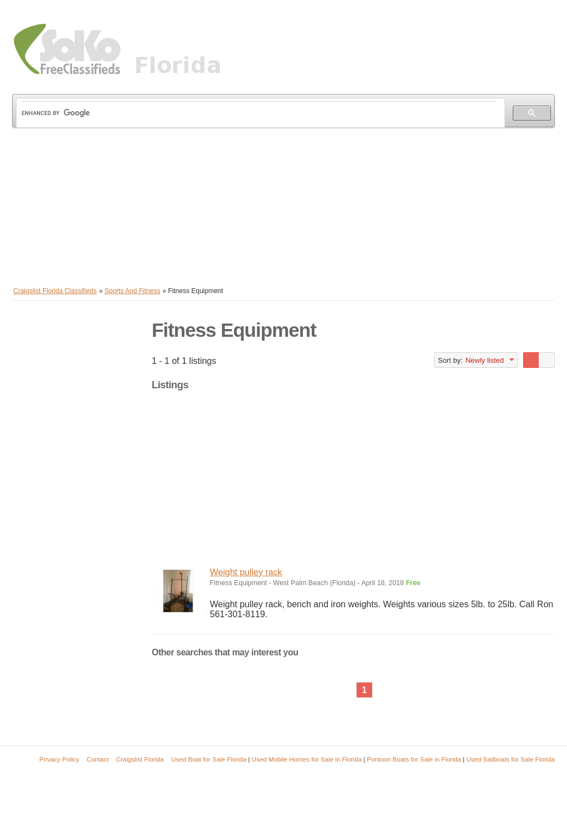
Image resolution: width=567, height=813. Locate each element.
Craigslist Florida (140, 759)
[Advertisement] (283, 204)
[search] (259, 113)
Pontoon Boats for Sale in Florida (414, 759)
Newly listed (485, 360)
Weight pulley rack (246, 572)
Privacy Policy (59, 759)
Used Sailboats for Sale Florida (510, 759)
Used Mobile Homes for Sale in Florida (307, 759)
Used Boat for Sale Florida (208, 759)
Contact (97, 759)
